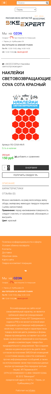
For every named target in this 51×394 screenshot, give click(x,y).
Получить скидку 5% (25, 175)
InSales (31, 390)
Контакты (6, 249)
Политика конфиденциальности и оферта (21, 242)
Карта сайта (8, 259)
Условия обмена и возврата (15, 245)
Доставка (7, 252)
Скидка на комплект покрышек (17, 263)
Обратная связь (10, 256)
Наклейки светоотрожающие (16, 65)
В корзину (31, 168)
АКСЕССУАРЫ (12, 64)
